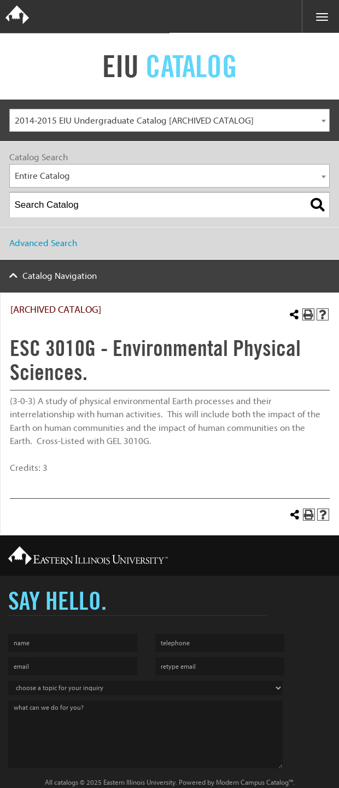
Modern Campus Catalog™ (254, 782)
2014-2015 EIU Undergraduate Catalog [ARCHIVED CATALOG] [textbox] (134, 120)
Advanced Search (43, 243)
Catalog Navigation (59, 276)
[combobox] (169, 120)
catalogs (66, 782)
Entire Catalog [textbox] (42, 176)
